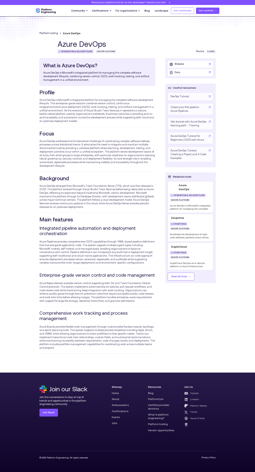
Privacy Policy (208, 457)
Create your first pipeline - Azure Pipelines (185, 109)
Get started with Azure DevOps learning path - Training (188, 123)
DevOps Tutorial (180, 96)
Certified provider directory (159, 407)
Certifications (120, 411)
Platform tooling (158, 424)
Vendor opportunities (161, 430)
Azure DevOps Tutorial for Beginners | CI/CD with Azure (187, 138)
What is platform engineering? (158, 416)
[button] (79, 10)
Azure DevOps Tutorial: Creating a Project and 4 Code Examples (188, 154)
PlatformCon (156, 399)
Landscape (161, 10)
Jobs (114, 423)
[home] (46, 11)
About (115, 399)
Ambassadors (120, 405)
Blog (147, 10)
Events (116, 417)
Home (115, 393)
